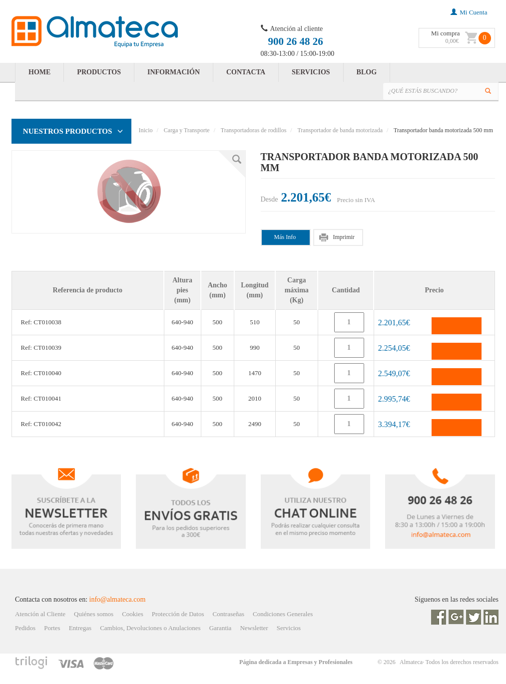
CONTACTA (245, 72)
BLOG (367, 72)
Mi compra (445, 33)
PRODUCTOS (99, 72)
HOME (39, 72)
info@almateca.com (117, 599)
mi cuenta (469, 12)
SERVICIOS (311, 72)
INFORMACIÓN (173, 72)
